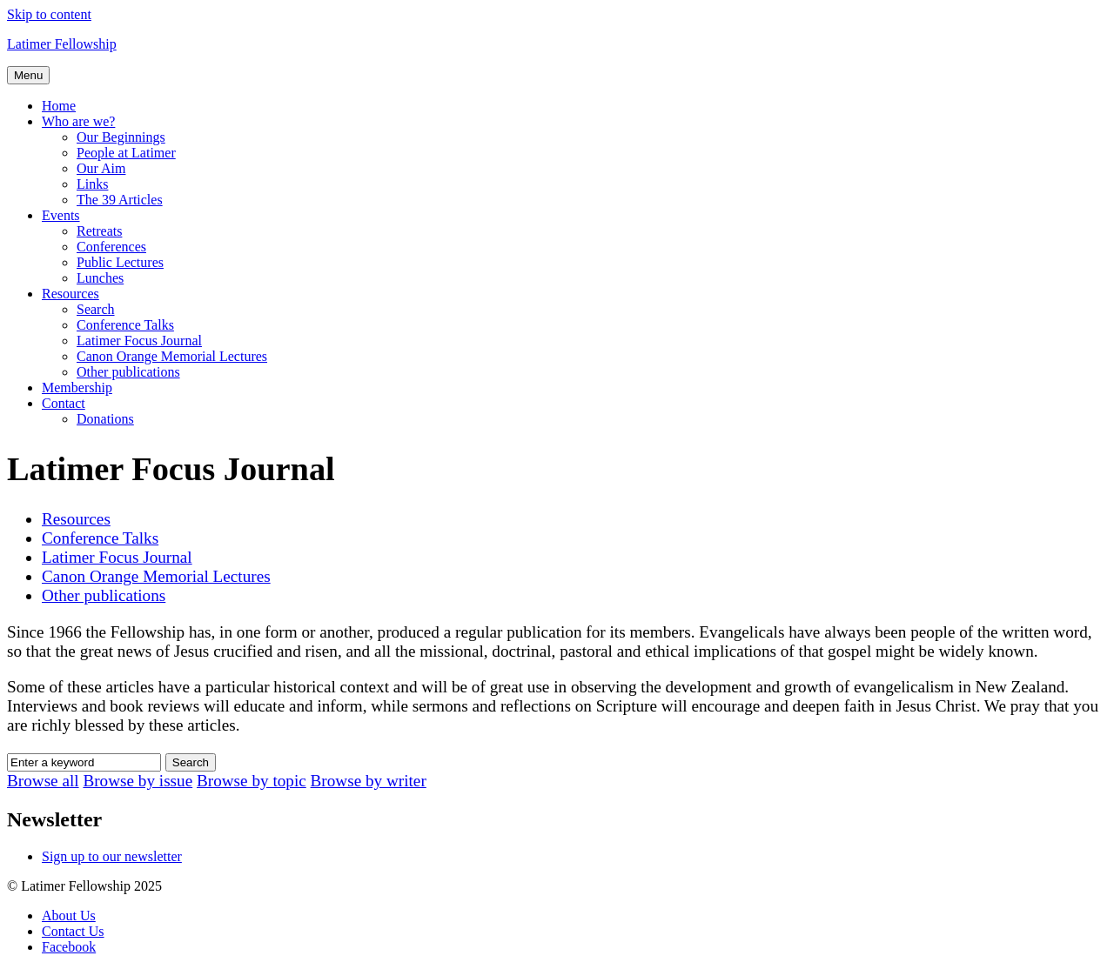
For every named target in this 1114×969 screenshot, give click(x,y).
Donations (105, 418)
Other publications (128, 371)
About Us (69, 915)
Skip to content (49, 14)
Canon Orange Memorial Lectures (172, 356)
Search (96, 309)
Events (61, 215)
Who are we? (78, 121)
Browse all (43, 781)
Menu (28, 75)
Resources (70, 293)
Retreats (99, 231)
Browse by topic (251, 781)
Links (92, 184)
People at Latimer (126, 152)
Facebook (69, 946)
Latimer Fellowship (62, 44)
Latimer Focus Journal (139, 340)
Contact (63, 403)
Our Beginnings (121, 137)
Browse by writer (368, 781)
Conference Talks (125, 324)
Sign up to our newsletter (112, 856)
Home (59, 105)
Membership (77, 387)
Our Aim (101, 168)
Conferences (111, 246)
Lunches (100, 278)
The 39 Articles (120, 199)
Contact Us (73, 931)
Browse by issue (137, 781)
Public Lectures (120, 262)
